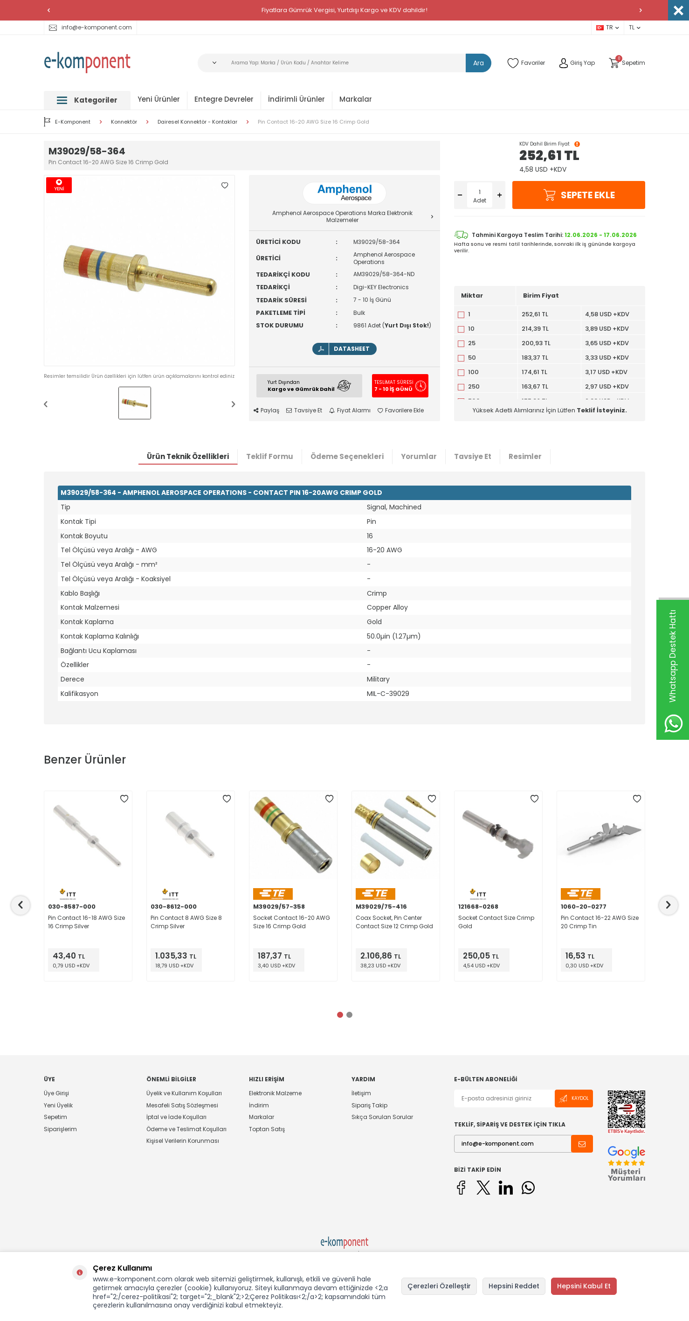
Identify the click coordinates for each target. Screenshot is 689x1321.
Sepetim (55, 1117)
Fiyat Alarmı (350, 410)
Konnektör (124, 121)
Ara (478, 63)
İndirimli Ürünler (296, 99)
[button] (48, 10)
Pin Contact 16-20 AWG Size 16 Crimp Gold (313, 121)
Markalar (355, 99)
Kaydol (574, 1099)
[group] (139, 270)
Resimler (525, 456)
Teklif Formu (269, 456)
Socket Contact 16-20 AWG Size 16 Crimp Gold (291, 922)
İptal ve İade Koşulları (176, 1117)
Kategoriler (87, 100)
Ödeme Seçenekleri (347, 456)
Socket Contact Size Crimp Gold (496, 922)
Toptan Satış (267, 1129)
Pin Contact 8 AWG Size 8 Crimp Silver (186, 922)
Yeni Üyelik (58, 1105)
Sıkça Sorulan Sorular (382, 1117)
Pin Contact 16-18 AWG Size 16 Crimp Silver (86, 922)
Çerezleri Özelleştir (439, 1286)
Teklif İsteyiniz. (602, 410)
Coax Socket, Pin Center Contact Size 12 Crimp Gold (394, 922)
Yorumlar (419, 456)
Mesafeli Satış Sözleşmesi (182, 1105)
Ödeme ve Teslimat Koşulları (186, 1129)
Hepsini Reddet (514, 1286)
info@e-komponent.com (90, 27)
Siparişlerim (60, 1129)
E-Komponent (67, 121)
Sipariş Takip (369, 1105)
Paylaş (266, 410)
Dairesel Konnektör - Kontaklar (197, 121)
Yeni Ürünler (159, 99)
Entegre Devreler (224, 99)
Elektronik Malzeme (275, 1093)
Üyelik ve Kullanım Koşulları (184, 1093)
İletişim (361, 1093)
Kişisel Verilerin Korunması (182, 1141)
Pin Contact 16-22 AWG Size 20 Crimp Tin (600, 922)
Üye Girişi (56, 1093)
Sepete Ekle (579, 195)
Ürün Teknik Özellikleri (188, 456)
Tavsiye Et (304, 410)
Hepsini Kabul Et (584, 1286)
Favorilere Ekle (401, 410)
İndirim (259, 1105)
